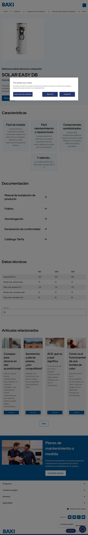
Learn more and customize (22, 94)
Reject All (50, 94)
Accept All (67, 94)
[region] (44, 89)
